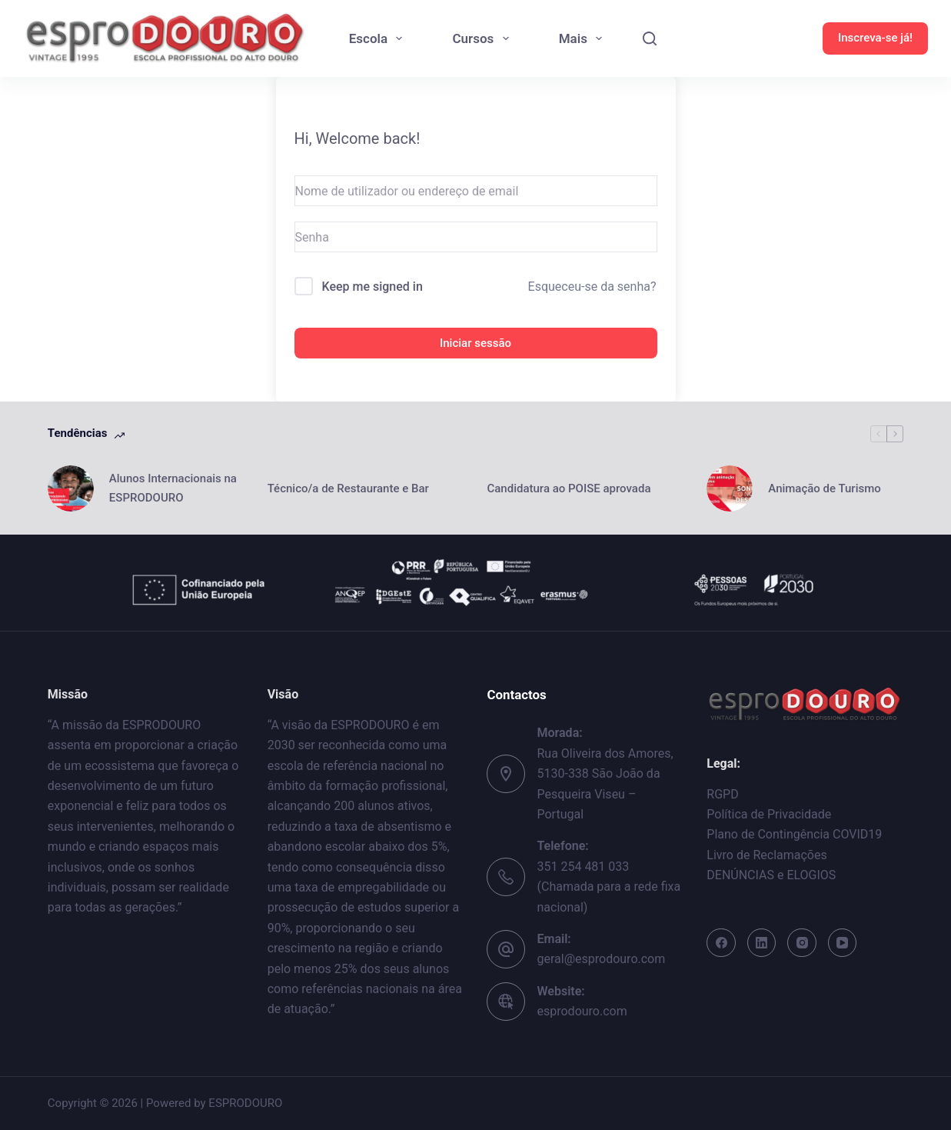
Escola (379, 38)
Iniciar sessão (475, 343)
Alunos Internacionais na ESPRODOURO (173, 488)
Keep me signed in (371, 286)
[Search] (650, 38)
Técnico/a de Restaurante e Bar (350, 488)
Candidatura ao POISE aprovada (568, 488)
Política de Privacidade (769, 814)
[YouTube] (842, 943)
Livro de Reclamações (766, 855)
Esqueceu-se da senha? (592, 286)
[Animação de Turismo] (730, 488)
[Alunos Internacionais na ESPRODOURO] (71, 488)
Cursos (483, 38)
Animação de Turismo (824, 488)
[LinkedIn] (761, 943)
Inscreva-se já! (875, 38)
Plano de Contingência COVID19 (794, 834)
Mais (584, 38)
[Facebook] (721, 943)
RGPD (722, 794)
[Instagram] (801, 943)
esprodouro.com (582, 1011)
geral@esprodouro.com (601, 959)
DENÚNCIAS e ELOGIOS (771, 875)
